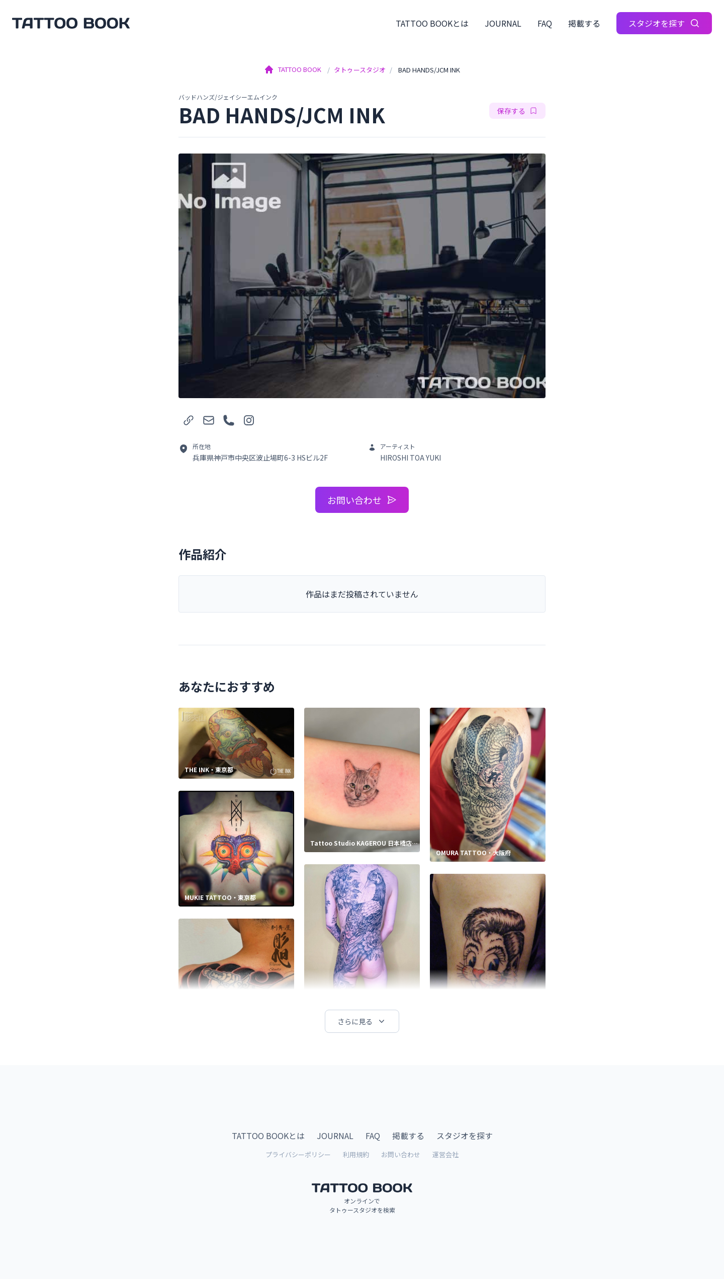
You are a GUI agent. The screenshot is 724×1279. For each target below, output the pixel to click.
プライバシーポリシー (298, 1154)
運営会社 (445, 1154)
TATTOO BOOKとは (432, 23)
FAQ (544, 23)
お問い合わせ (362, 499)
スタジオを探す (664, 23)
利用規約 (356, 1154)
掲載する (584, 23)
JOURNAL (503, 23)
